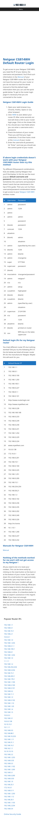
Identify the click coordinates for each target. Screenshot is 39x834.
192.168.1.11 (9, 752)
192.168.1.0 (8, 652)
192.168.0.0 (8, 743)
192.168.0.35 (9, 773)
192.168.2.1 (8, 646)
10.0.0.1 (7, 649)
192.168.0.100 (9, 697)
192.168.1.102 (9, 779)
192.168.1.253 (9, 770)
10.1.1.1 (7, 739)
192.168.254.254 (10, 679)
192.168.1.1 (8, 637)
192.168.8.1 (8, 664)
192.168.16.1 (9, 758)
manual (16, 140)
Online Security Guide (12, 826)
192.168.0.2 (8, 703)
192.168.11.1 (9, 706)
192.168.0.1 (8, 640)
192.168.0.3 (8, 776)
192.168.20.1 (9, 812)
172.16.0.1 (8, 800)
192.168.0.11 (9, 803)
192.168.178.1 (9, 691)
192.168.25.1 (9, 797)
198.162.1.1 (8, 761)
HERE (14, 115)
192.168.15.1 (9, 685)
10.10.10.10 (8, 764)
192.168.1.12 (9, 809)
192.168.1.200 (9, 782)
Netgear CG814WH (27, 204)
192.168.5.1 (8, 785)
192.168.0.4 (8, 821)
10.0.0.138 (8, 734)
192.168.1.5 (8, 724)
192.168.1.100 (9, 694)
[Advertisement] (19, 33)
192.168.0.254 (9, 682)
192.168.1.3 (8, 709)
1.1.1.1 (6, 673)
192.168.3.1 (8, 730)
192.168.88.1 (9, 746)
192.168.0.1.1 (9, 658)
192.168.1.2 (8, 676)
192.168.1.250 (9, 806)
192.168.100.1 (9, 661)
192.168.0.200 (9, 788)
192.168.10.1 (9, 643)
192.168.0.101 (9, 700)
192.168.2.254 (9, 818)
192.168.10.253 (10, 749)
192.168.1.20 (9, 718)
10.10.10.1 (8, 736)
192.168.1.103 (9, 815)
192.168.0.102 (9, 712)
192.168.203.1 (9, 688)
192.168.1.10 (9, 715)
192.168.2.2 (8, 767)
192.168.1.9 (8, 794)
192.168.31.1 (9, 755)
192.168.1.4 (8, 721)
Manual (21, 77)
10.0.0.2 (7, 727)
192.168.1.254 (9, 655)
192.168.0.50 (9, 791)
